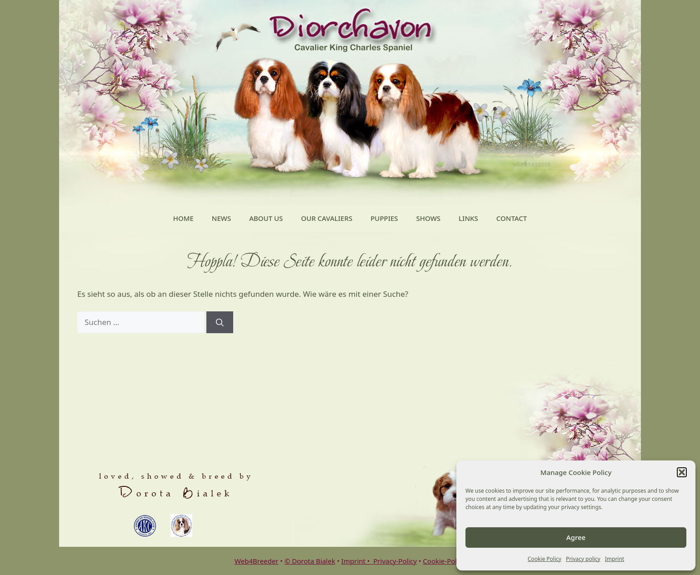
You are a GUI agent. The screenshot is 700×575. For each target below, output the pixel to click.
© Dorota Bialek (310, 560)
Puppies (384, 218)
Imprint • (357, 560)
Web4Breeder (256, 560)
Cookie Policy (544, 559)
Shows (428, 218)
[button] (681, 472)
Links (468, 218)
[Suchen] (219, 322)
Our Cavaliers (326, 218)
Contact (511, 218)
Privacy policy (583, 559)
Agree (575, 537)
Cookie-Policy (444, 560)
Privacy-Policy (395, 560)
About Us (266, 218)
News (221, 218)
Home (183, 218)
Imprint (614, 559)
